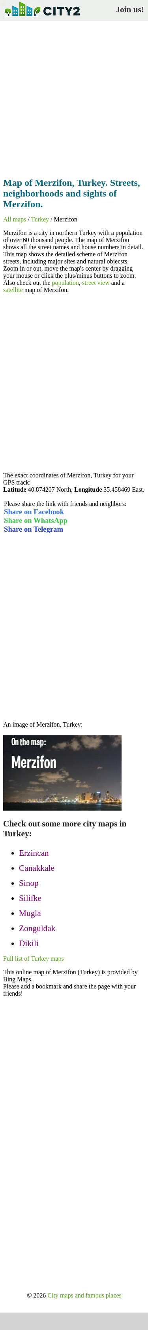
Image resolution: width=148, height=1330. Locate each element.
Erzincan (34, 853)
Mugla (30, 913)
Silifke (30, 898)
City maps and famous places (84, 1295)
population (65, 282)
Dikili (29, 943)
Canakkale (36, 868)
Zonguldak (37, 928)
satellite (13, 289)
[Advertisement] (74, 97)
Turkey (40, 219)
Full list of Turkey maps (33, 958)
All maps (14, 219)
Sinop (29, 883)
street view (96, 282)
